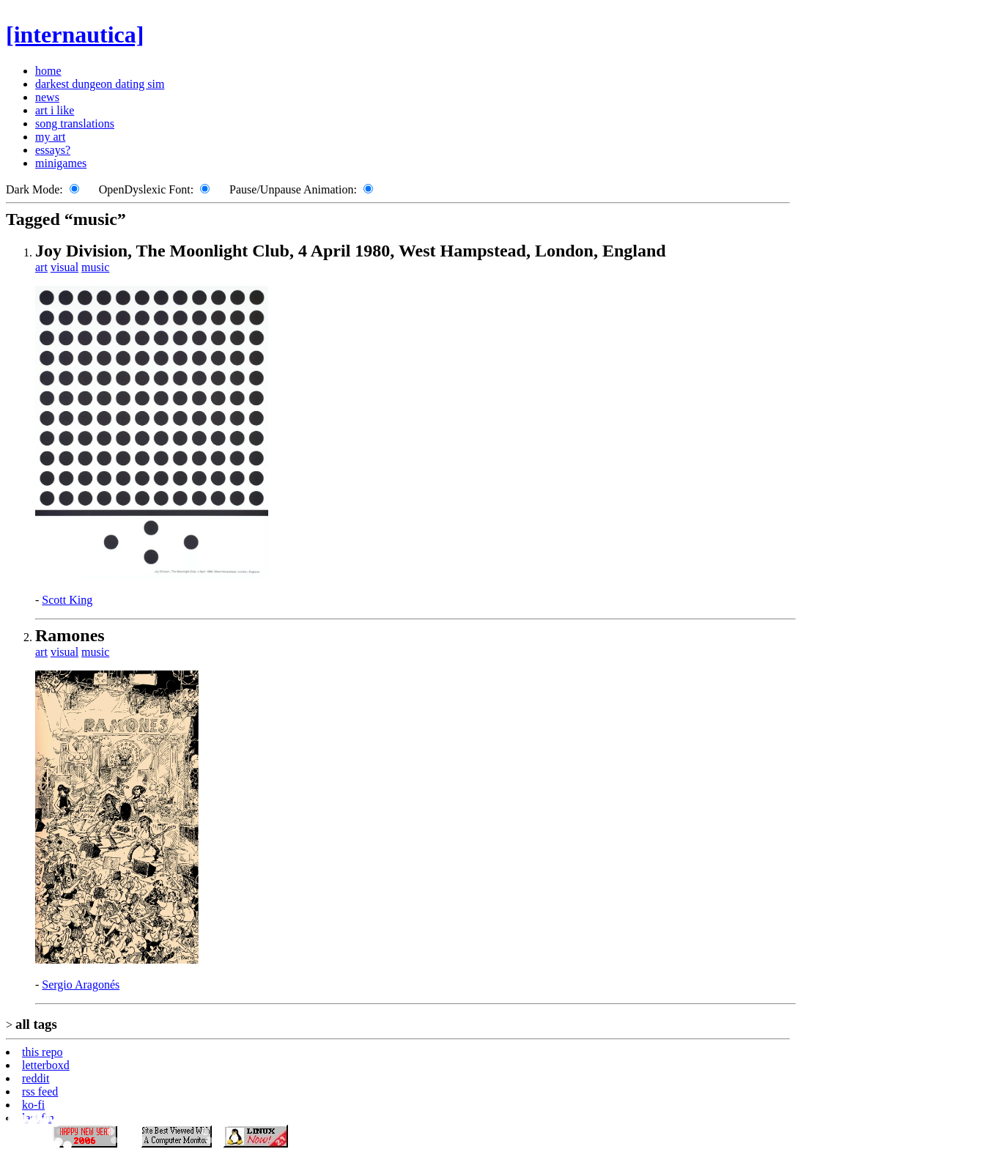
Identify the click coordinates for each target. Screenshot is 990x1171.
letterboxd (46, 1065)
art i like (54, 110)
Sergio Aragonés (80, 984)
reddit (35, 1078)
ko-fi (33, 1104)
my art (50, 136)
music (95, 267)
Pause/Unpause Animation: (293, 189)
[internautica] (75, 34)
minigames (60, 163)
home (48, 70)
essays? (52, 150)
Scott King (67, 600)
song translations (74, 123)
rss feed (40, 1091)
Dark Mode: (34, 189)
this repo (42, 1052)
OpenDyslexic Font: (146, 189)
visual (64, 267)
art (41, 267)
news (47, 97)
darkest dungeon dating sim (99, 84)
